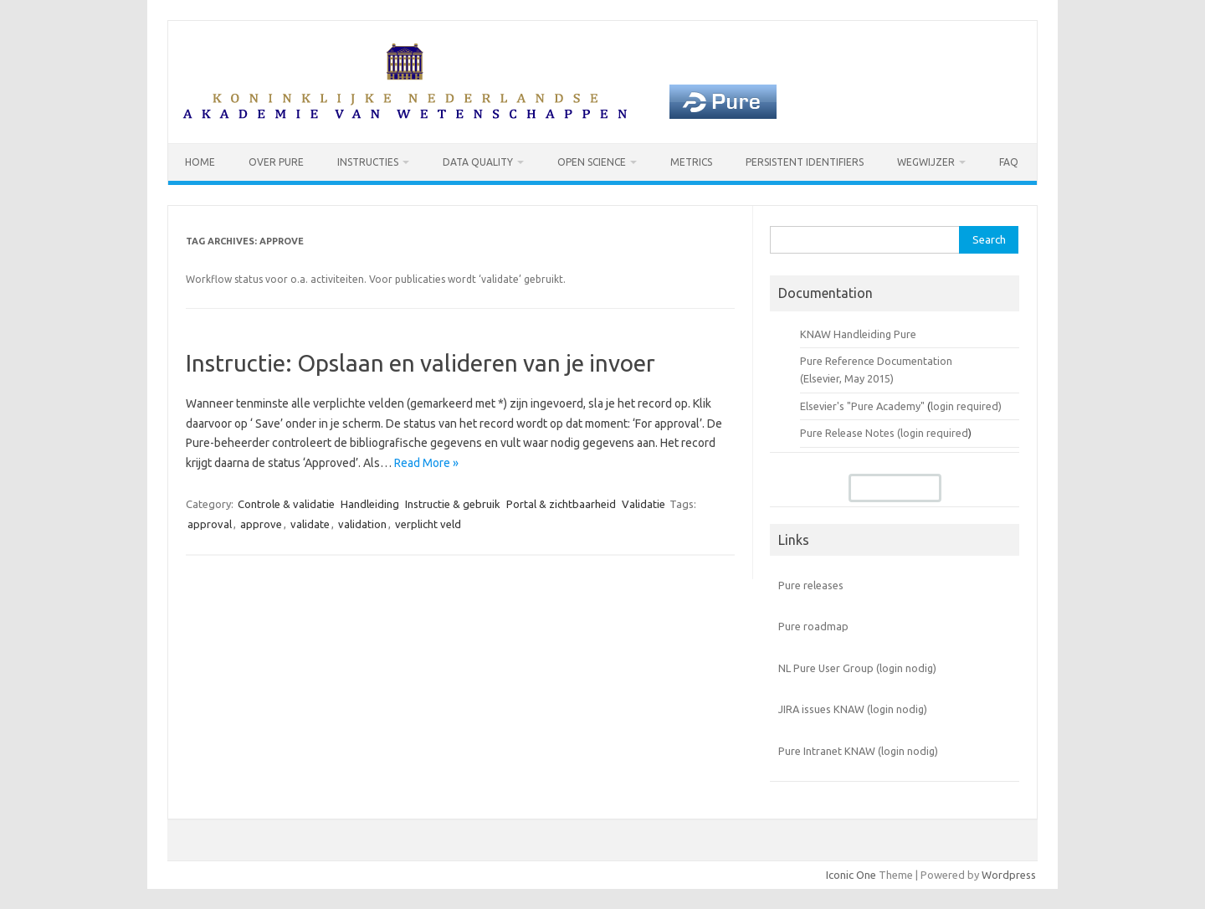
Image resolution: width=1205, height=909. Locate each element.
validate (310, 524)
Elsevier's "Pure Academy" (862, 406)
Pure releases (811, 585)
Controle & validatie (286, 504)
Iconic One (851, 875)
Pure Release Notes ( (850, 433)
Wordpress (1009, 875)
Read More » (426, 463)
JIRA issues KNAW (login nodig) (852, 709)
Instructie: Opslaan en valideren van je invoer (420, 363)
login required (934, 433)
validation (362, 524)
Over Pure (276, 162)
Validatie (643, 504)
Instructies (367, 162)
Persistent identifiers (805, 162)
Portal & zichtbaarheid (561, 504)
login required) (966, 406)
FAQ (1008, 162)
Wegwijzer (926, 162)
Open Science (591, 162)
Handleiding (370, 504)
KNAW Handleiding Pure (858, 334)
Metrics (691, 162)
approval (209, 524)
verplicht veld (428, 524)
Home (200, 162)
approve (261, 524)
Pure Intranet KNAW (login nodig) (858, 751)
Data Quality (478, 162)
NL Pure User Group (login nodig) (857, 668)
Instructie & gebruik (452, 504)
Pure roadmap (813, 626)
